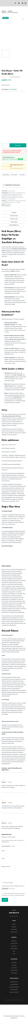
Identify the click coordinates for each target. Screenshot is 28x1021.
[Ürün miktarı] (5, 145)
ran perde (8, 204)
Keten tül (12, 202)
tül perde (17, 202)
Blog (14, 953)
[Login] (19, 3)
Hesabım (14, 924)
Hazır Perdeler (14, 967)
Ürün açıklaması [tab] (14, 215)
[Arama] (15, 3)
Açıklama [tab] (14, 212)
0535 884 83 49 (14, 913)
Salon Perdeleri (14, 972)
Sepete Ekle (18, 145)
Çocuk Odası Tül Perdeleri (16, 192)
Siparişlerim (14, 926)
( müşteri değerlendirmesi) (15, 76)
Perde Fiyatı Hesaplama (14, 987)
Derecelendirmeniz (6, 846)
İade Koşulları (14, 946)
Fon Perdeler (14, 962)
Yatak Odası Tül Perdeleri (8, 198)
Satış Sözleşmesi (14, 948)
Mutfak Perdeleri (14, 970)
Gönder (5, 899)
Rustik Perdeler (11, 195)
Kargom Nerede (14, 931)
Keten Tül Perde (11, 194)
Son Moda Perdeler (14, 984)
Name (3, 851)
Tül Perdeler (14, 965)
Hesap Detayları (14, 929)
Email (3, 859)
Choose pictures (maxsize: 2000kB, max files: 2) (13, 886)
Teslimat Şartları (14, 943)
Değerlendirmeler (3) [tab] (14, 225)
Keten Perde (6, 202)
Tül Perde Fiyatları (14, 989)
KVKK (11, 882)
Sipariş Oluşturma (14, 981)
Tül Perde (20, 197)
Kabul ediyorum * (8, 882)
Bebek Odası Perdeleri (14, 992)
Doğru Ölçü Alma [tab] (14, 218)
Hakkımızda (14, 940)
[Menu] (25, 3)
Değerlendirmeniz (6, 866)
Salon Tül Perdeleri (12, 197)
